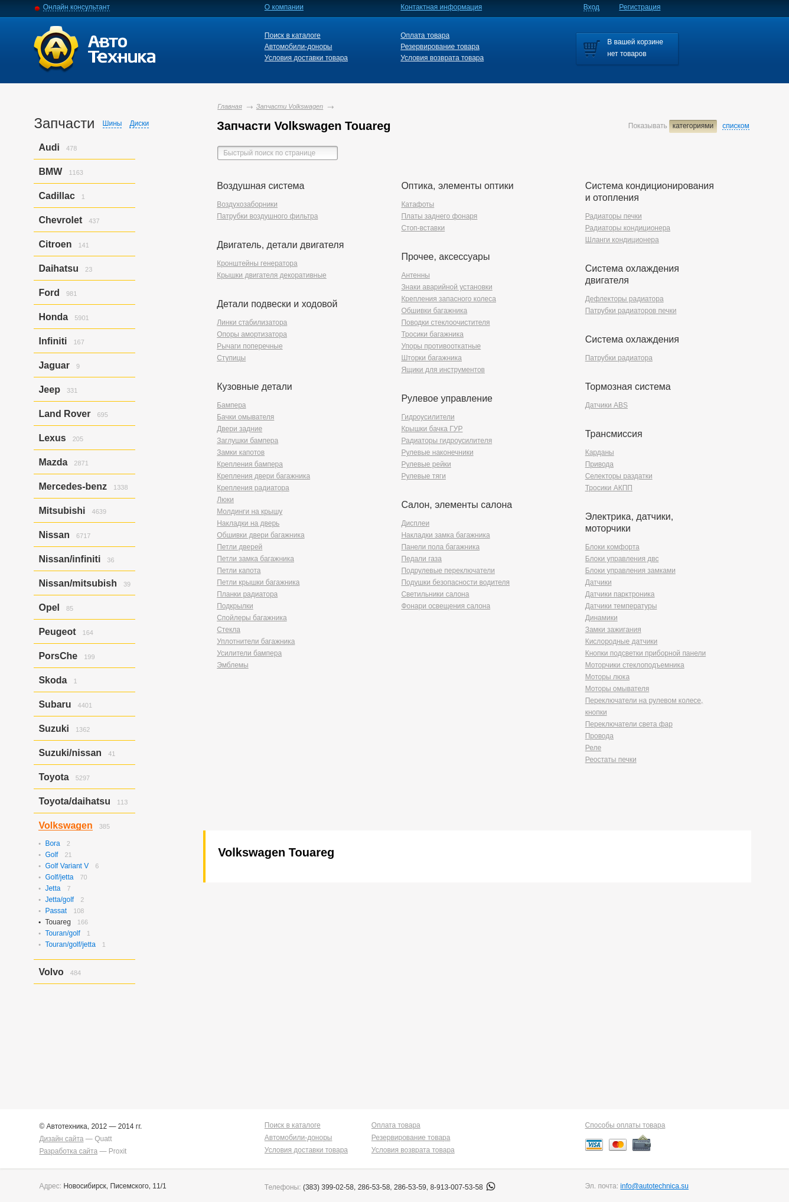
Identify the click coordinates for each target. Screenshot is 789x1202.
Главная (229, 106)
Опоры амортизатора (252, 334)
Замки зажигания (613, 630)
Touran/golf (62, 933)
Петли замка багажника (255, 559)
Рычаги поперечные (249, 346)
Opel (49, 607)
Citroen (54, 244)
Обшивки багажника (434, 311)
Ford (49, 293)
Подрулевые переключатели (448, 570)
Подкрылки (235, 606)
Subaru (54, 704)
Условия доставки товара (306, 58)
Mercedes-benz (72, 486)
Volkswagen (65, 825)
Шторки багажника (431, 358)
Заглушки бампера (247, 441)
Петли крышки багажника (258, 582)
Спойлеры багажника (251, 618)
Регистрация (639, 7)
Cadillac (56, 196)
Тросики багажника (432, 334)
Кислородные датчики (621, 641)
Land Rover (64, 414)
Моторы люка (607, 677)
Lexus (52, 438)
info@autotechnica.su (654, 1186)
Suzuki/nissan (70, 753)
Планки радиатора (247, 594)
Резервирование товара (440, 47)
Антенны (415, 275)
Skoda (52, 680)
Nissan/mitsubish (77, 583)
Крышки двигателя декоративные (272, 275)
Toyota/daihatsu (74, 801)
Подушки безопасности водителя (455, 582)
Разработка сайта (68, 1151)
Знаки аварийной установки (446, 287)
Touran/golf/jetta (70, 944)
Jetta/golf (59, 899)
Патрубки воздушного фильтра (267, 216)
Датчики (598, 582)
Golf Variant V (67, 866)
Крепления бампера (250, 464)
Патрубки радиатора (619, 358)
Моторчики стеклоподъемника (634, 665)
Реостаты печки (611, 759)
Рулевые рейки (426, 464)
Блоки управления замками (630, 570)
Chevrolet (60, 220)
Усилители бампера (249, 653)
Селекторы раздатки (619, 476)
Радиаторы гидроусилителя (446, 441)
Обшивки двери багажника (260, 535)
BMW (50, 172)
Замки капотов (241, 452)
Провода (599, 736)
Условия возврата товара (442, 58)
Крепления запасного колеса (448, 299)
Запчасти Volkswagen (289, 106)
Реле (593, 748)
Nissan (53, 535)
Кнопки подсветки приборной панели (645, 653)
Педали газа (421, 559)
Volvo (50, 972)
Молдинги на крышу (249, 511)
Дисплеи (415, 523)
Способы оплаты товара (625, 1125)
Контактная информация (441, 7)
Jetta (52, 888)
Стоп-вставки (423, 228)
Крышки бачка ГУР (431, 429)
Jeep (49, 390)
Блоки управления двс (622, 559)
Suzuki (53, 729)
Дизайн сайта (61, 1139)
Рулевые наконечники (437, 452)
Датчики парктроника (620, 594)
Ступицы (231, 358)
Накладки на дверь (248, 523)
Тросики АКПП (608, 488)
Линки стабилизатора (252, 322)
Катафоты (417, 204)
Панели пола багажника (440, 547)
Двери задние (239, 429)
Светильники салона (435, 594)
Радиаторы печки (613, 216)
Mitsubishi (61, 511)
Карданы (599, 452)
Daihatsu (58, 268)
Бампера (231, 405)
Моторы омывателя (617, 689)
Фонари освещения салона (445, 606)
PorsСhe (57, 656)
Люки (225, 500)
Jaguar (53, 365)
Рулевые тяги (423, 476)
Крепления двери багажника (263, 476)
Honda (53, 317)
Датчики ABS (606, 405)
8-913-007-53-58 (462, 1187)
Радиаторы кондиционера (627, 228)
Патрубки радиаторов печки (631, 311)
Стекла (228, 630)
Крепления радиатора (253, 488)
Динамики (601, 618)
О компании (284, 7)
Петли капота (238, 570)
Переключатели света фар (629, 724)
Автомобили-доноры (298, 47)
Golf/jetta (59, 877)
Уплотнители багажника (256, 641)
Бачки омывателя (245, 417)
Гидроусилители (427, 417)
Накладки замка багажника (445, 535)
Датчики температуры (621, 606)
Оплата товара (424, 35)
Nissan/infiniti (69, 559)
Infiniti (52, 341)
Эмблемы (233, 665)
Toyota (53, 777)
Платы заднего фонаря (439, 216)
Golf (51, 855)
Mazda (52, 462)
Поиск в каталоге (293, 35)
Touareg (57, 922)
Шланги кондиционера (622, 240)
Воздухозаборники (247, 204)
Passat (56, 911)
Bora (52, 843)
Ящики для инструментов (443, 370)
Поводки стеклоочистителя (445, 322)
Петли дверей (239, 547)
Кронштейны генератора (257, 263)
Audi (49, 147)
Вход (591, 7)
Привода (599, 464)
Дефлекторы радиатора (624, 299)
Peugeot (57, 632)
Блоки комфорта (612, 547)
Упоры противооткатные (441, 346)
